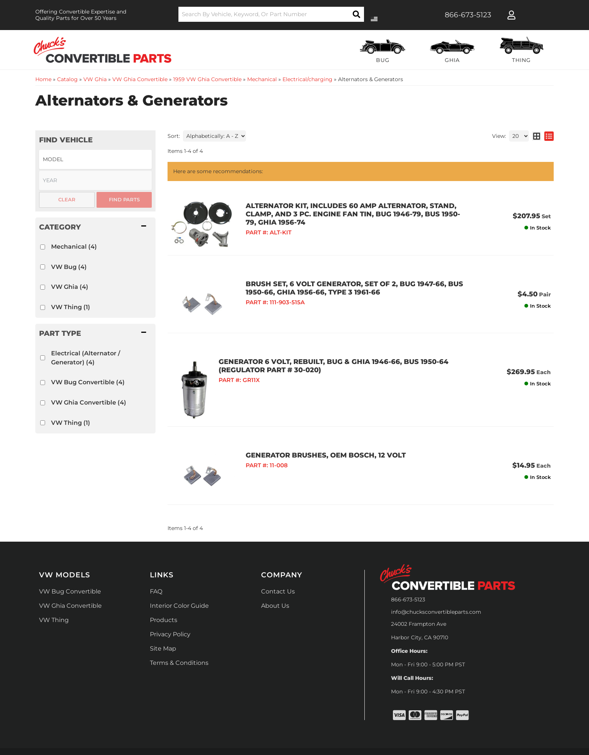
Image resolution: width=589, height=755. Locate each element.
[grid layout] (536, 136)
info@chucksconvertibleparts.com (436, 582)
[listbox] (95, 159)
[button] (271, 14)
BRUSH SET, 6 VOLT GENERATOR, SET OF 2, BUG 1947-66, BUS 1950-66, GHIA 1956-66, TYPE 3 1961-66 (341, 278)
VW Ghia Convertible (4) (88, 402)
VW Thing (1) (70, 307)
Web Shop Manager (388, 729)
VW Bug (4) (69, 266)
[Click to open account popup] (511, 15)
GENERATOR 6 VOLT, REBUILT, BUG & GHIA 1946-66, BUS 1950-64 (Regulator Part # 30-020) (347, 346)
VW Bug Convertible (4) (88, 382)
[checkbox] (42, 247)
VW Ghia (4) (69, 286)
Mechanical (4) (74, 246)
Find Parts (124, 199)
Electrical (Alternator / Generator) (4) (85, 358)
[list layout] (549, 136)
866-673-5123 (408, 570)
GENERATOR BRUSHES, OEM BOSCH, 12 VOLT (313, 436)
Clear (67, 199)
